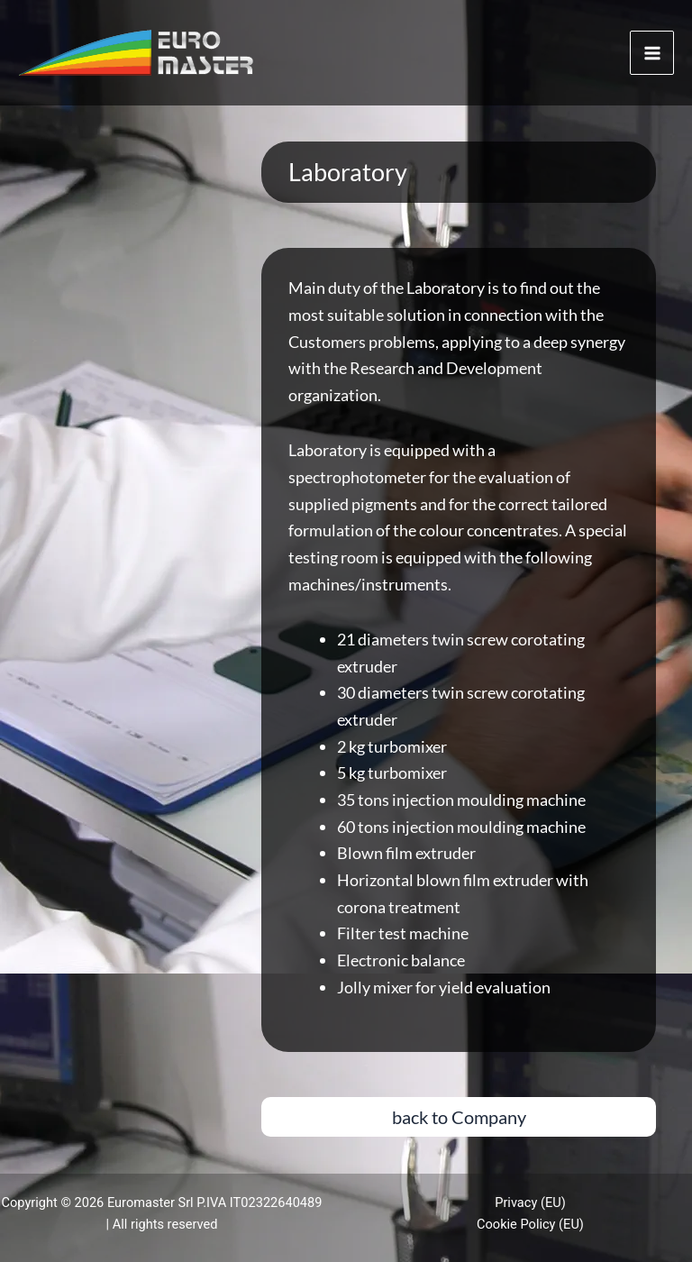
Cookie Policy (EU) (530, 1224)
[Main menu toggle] (652, 53)
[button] (458, 1117)
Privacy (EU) (530, 1202)
